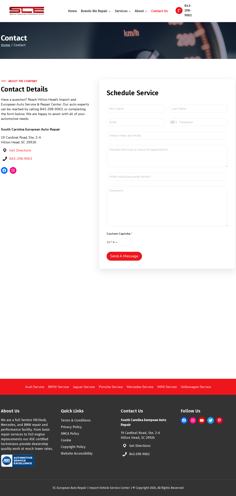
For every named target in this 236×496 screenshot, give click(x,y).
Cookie (66, 440)
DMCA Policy (70, 434)
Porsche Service (111, 387)
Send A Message (124, 256)
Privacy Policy (71, 427)
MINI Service (167, 387)
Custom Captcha (119, 234)
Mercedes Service (140, 387)
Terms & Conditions (76, 420)
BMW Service (58, 387)
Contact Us (159, 11)
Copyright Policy (73, 447)
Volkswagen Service (196, 387)
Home (72, 11)
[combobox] (173, 122)
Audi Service (34, 387)
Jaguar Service (84, 387)
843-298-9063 (20, 158)
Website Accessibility (77, 453)
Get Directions (20, 150)
